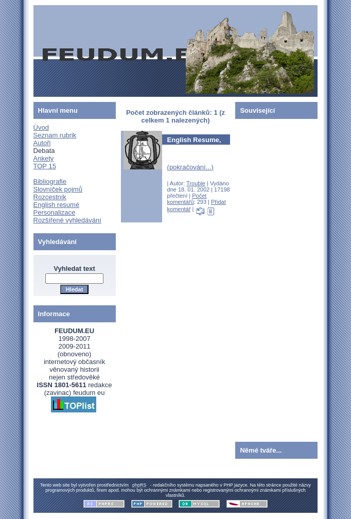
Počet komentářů (187, 199)
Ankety (43, 158)
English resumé (56, 205)
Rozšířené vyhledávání (67, 220)
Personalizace (54, 212)
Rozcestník (49, 197)
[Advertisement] (266, 278)
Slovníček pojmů (57, 189)
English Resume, (194, 140)
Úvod (41, 127)
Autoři (42, 143)
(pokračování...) (190, 167)
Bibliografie (49, 181)
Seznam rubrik (55, 135)
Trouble (195, 183)
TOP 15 (44, 166)
